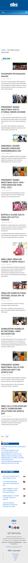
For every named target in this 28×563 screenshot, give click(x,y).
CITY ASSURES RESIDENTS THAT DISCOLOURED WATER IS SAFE (11, 483)
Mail (15, 560)
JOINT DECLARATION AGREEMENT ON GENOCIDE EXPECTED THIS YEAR (10, 504)
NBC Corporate (15, 554)
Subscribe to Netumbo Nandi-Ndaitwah (1, 441)
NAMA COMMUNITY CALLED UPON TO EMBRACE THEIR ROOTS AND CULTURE (10, 490)
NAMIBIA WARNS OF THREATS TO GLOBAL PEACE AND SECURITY (11, 497)
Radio (15, 558)
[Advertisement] (14, 30)
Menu (3, 12)
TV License (15, 555)
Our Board (15, 556)
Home (3, 50)
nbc (14, 520)
